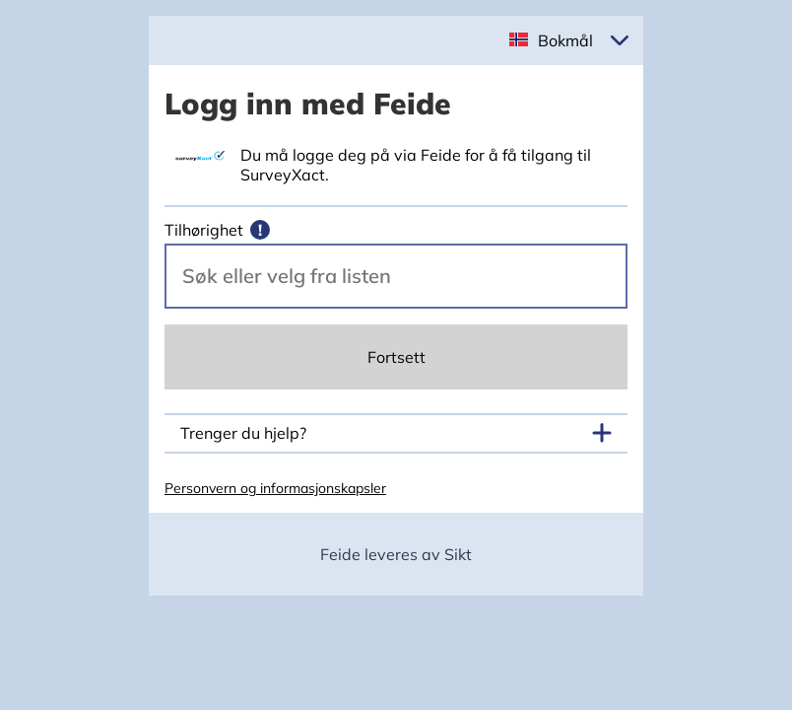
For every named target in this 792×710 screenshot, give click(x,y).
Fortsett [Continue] (396, 357)
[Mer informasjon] (260, 230)
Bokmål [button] (565, 40)
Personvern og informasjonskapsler (275, 488)
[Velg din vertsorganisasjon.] (396, 276)
